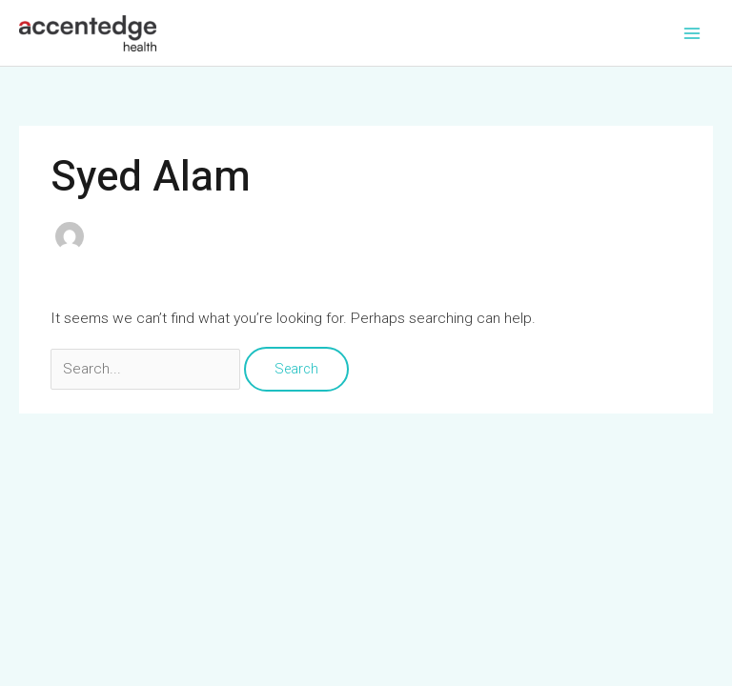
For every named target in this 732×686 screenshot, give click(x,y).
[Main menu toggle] (692, 32)
